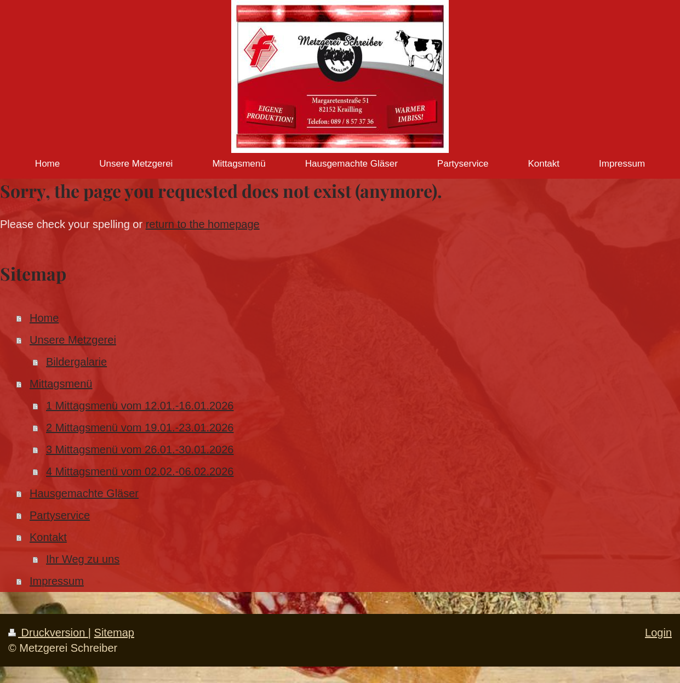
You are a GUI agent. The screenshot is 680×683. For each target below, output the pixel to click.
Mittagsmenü (61, 384)
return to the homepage (203, 224)
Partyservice (60, 515)
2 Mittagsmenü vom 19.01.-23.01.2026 (139, 428)
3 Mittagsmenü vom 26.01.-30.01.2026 (139, 449)
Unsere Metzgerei (73, 340)
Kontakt (48, 537)
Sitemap (114, 633)
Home (44, 318)
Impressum (57, 581)
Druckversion (48, 633)
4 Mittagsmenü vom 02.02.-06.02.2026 (139, 471)
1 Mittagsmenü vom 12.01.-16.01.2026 (139, 406)
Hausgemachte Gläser (84, 493)
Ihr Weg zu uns (82, 559)
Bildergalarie (76, 362)
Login (658, 633)
